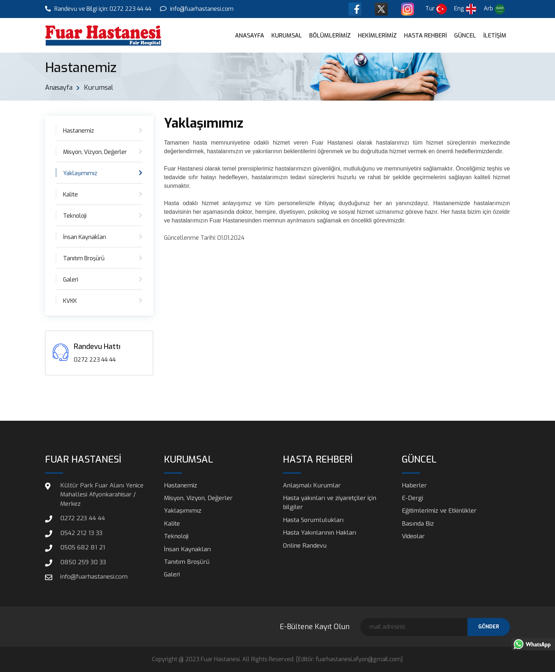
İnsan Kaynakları (84, 237)
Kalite (70, 194)
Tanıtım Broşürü (84, 258)
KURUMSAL (286, 35)
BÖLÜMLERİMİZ (330, 35)
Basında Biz (418, 524)
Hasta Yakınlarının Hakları (319, 533)
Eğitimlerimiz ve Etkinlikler (439, 511)
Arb (494, 9)
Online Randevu (305, 545)
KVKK (70, 301)
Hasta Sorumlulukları (313, 520)
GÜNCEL (465, 35)
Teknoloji (74, 216)
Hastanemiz (78, 130)
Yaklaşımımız (80, 173)
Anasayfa (58, 87)
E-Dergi (412, 498)
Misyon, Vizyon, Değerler (95, 152)
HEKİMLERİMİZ (377, 35)
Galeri (70, 279)
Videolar (413, 536)
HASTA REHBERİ (425, 35)
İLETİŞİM (494, 35)
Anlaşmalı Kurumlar (312, 485)
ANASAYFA (249, 35)
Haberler (414, 485)
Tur (436, 9)
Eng (466, 9)
